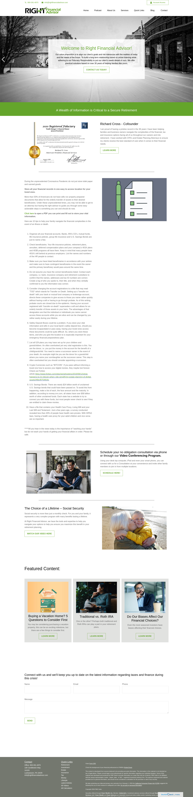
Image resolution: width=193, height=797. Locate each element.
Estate (63, 770)
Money (63, 778)
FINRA (121, 793)
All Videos (65, 786)
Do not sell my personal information (131, 785)
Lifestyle (64, 780)
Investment (65, 767)
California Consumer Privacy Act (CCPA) (147, 783)
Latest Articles (66, 783)
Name (27, 684)
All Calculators (66, 788)
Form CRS (92, 763)
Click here (29, 213)
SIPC (125, 793)
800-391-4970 (31, 2)
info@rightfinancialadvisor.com (54, 2)
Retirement (65, 765)
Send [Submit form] (29, 721)
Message (28, 699)
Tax (62, 775)
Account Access (157, 2)
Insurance (65, 773)
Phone (125, 684)
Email (75, 684)
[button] (86, 10)
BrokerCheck (128, 767)
